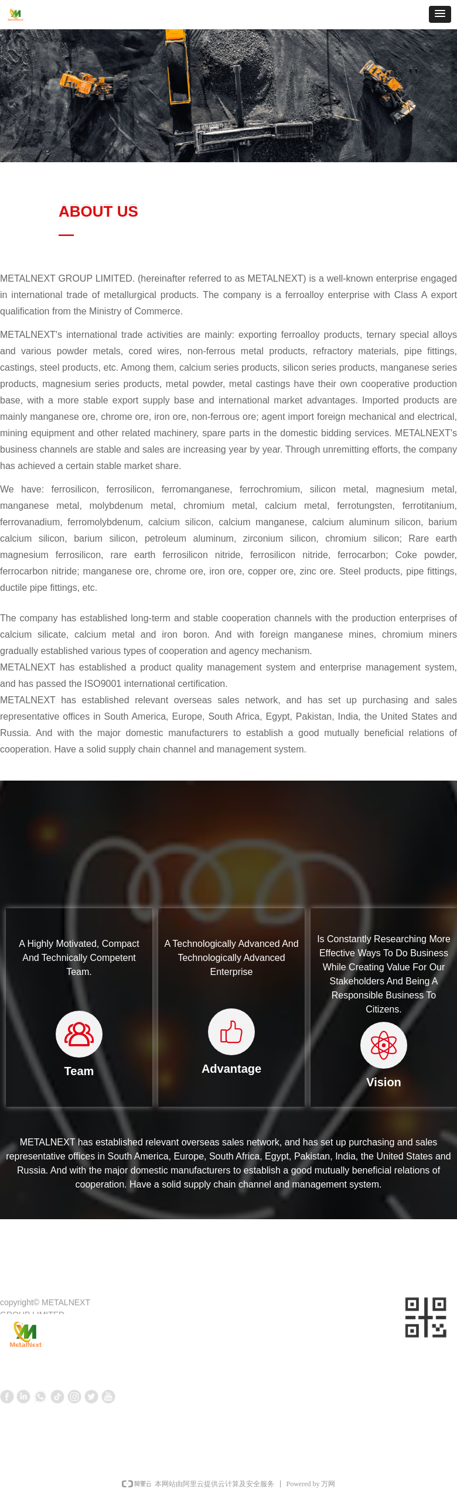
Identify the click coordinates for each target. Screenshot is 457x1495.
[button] (440, 14)
